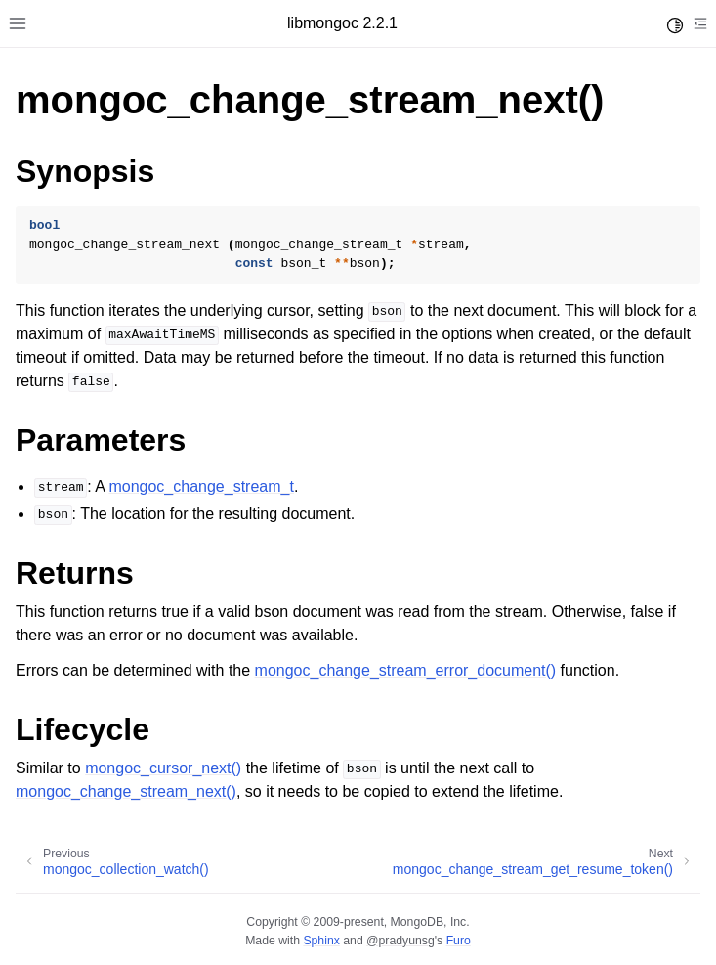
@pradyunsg (400, 940)
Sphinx (321, 940)
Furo (458, 940)
